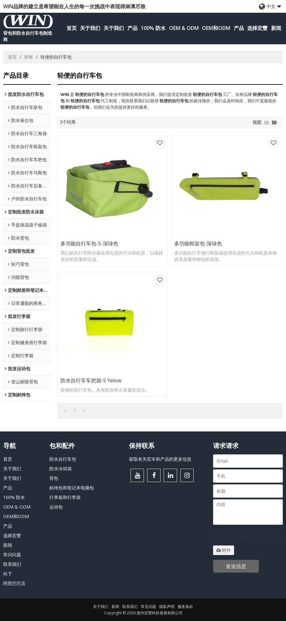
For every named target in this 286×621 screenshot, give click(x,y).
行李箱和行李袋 (65, 497)
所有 (28, 57)
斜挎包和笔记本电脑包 (71, 488)
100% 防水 (153, 28)
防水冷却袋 (60, 469)
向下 (7, 574)
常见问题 (148, 606)
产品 (132, 28)
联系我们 (12, 564)
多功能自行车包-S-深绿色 (89, 243)
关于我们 (90, 28)
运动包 (56, 507)
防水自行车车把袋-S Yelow (91, 380)
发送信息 (236, 566)
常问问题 (12, 555)
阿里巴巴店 (14, 583)
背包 (53, 478)
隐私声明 (167, 606)
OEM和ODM (216, 28)
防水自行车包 (62, 459)
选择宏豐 (257, 28)
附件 (223, 550)
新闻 (276, 28)
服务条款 (185, 606)
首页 (72, 28)
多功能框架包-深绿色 (198, 243)
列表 (266, 122)
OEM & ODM (184, 28)
